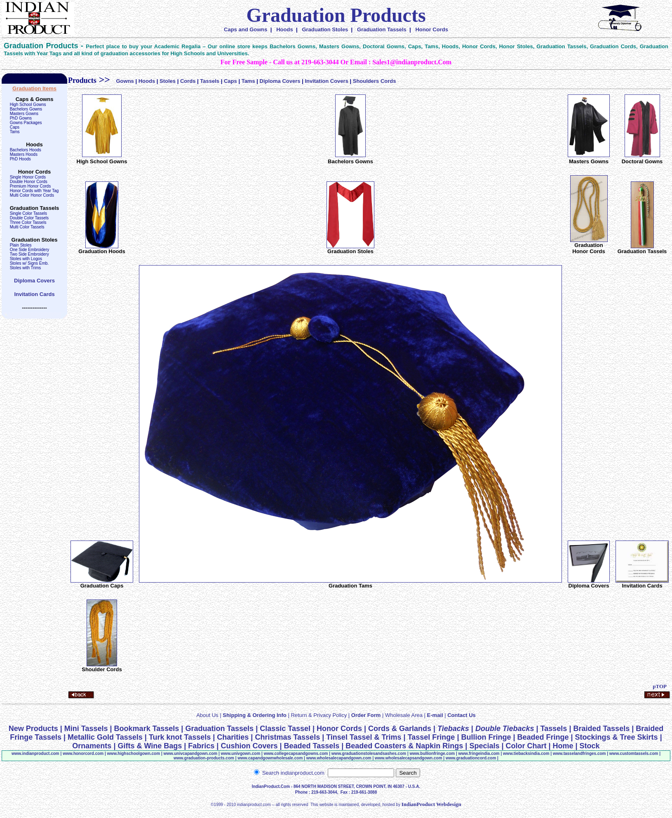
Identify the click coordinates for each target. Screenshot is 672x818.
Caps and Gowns (245, 29)
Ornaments (91, 746)
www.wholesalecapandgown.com (338, 758)
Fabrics (201, 746)
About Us (207, 715)
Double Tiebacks (504, 728)
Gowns (125, 81)
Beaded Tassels (311, 746)
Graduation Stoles (325, 29)
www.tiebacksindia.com (526, 753)
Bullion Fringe (486, 737)
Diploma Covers (34, 280)
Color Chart (526, 746)
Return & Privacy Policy (319, 715)
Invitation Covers (326, 81)
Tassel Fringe (431, 737)
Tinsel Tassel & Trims (363, 737)
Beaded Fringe (543, 737)
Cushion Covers (249, 746)
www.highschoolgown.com (133, 753)
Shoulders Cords (374, 81)
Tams (248, 81)
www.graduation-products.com (204, 758)
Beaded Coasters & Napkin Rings (405, 746)
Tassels (209, 81)
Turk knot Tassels (180, 737)
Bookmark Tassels (146, 728)
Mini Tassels (86, 728)
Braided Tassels (601, 728)
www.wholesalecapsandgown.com (408, 758)
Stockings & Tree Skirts (616, 737)
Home (563, 746)
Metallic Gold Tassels (105, 737)
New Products (33, 728)
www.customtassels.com (633, 753)
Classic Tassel (285, 728)
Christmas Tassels (287, 737)
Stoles (168, 81)
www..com (83, 753)
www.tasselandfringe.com (579, 753)
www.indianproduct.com (35, 753)
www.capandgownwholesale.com (270, 758)
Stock (590, 746)
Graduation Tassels (381, 29)
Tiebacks (453, 728)
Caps (230, 81)
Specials (484, 746)
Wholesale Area (404, 715)
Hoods (284, 29)
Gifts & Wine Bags (149, 746)
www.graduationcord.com (471, 758)
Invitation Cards (34, 294)
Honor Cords (431, 29)
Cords (188, 81)
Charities (233, 737)
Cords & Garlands (399, 728)
